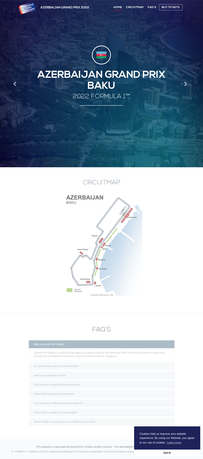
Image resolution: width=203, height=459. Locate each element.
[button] (15, 83)
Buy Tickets (171, 7)
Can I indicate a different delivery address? (58, 401)
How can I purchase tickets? (50, 373)
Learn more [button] (174, 442)
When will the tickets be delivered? (54, 392)
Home (117, 7)
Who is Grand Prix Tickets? (49, 342)
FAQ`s (152, 7)
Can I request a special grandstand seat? (57, 382)
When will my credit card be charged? (55, 410)
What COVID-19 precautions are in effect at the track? (65, 419)
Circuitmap (135, 7)
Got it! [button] (167, 452)
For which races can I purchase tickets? (56, 364)
